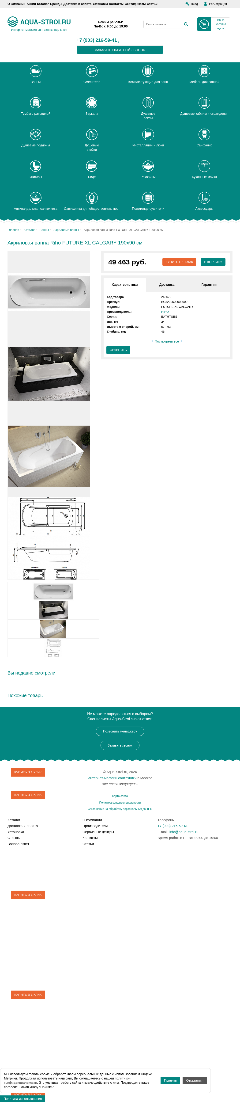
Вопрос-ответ (18, 844)
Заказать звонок (120, 745)
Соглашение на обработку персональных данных (120, 809)
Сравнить (118, 350)
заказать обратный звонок (120, 50)
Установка (100, 4)
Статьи (152, 4)
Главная (13, 230)
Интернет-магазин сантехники (112, 778)
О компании (16, 4)
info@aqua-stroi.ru (184, 832)
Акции (31, 4)
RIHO (165, 312)
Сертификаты (135, 4)
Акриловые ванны (66, 230)
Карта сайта (120, 796)
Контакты (116, 4)
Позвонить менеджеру (120, 731)
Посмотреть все (167, 341)
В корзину (213, 262)
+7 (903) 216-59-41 (97, 40)
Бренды (56, 4)
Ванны (44, 230)
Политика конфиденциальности (120, 802)
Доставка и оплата (77, 4)
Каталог (43, 4)
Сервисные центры (98, 832)
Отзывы (14, 838)
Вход (194, 4)
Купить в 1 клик (178, 262)
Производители (95, 826)
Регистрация (218, 4)
